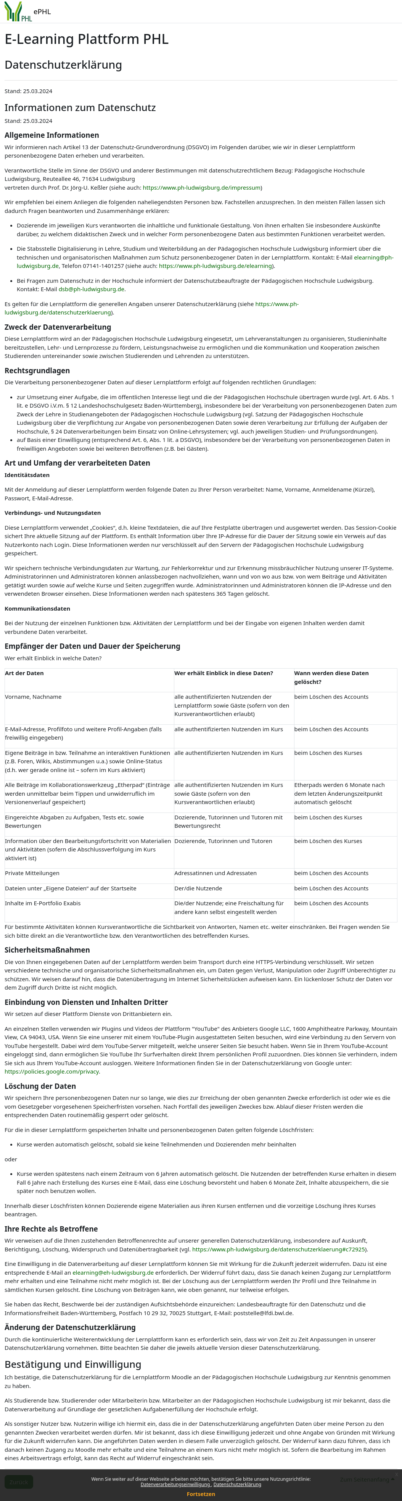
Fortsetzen (201, 1494)
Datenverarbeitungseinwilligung (176, 1484)
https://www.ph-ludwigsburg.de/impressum (201, 187)
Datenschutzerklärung (237, 1484)
